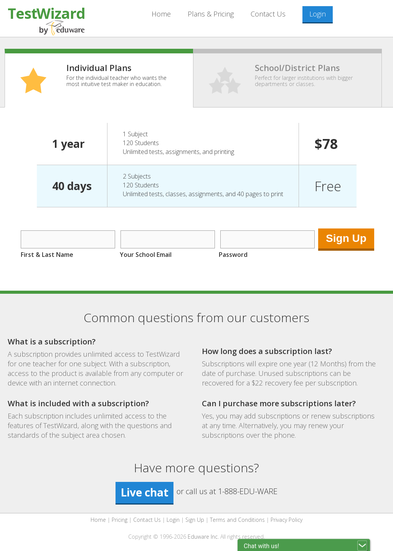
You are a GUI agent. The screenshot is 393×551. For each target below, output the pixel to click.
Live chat (144, 492)
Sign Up (194, 519)
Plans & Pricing (211, 13)
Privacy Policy (286, 519)
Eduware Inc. (203, 536)
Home (161, 13)
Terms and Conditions (237, 519)
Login (317, 13)
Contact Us (268, 13)
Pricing (119, 519)
